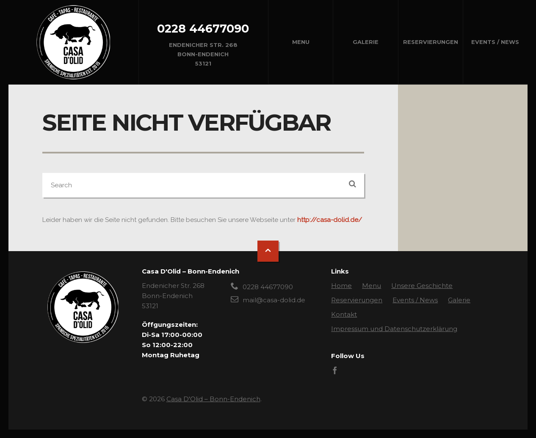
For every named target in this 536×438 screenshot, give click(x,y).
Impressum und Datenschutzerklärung (394, 329)
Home (341, 286)
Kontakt (344, 314)
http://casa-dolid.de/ (329, 220)
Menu (300, 41)
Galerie (366, 41)
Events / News (495, 41)
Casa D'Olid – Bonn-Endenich (213, 399)
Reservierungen (430, 41)
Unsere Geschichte (422, 286)
